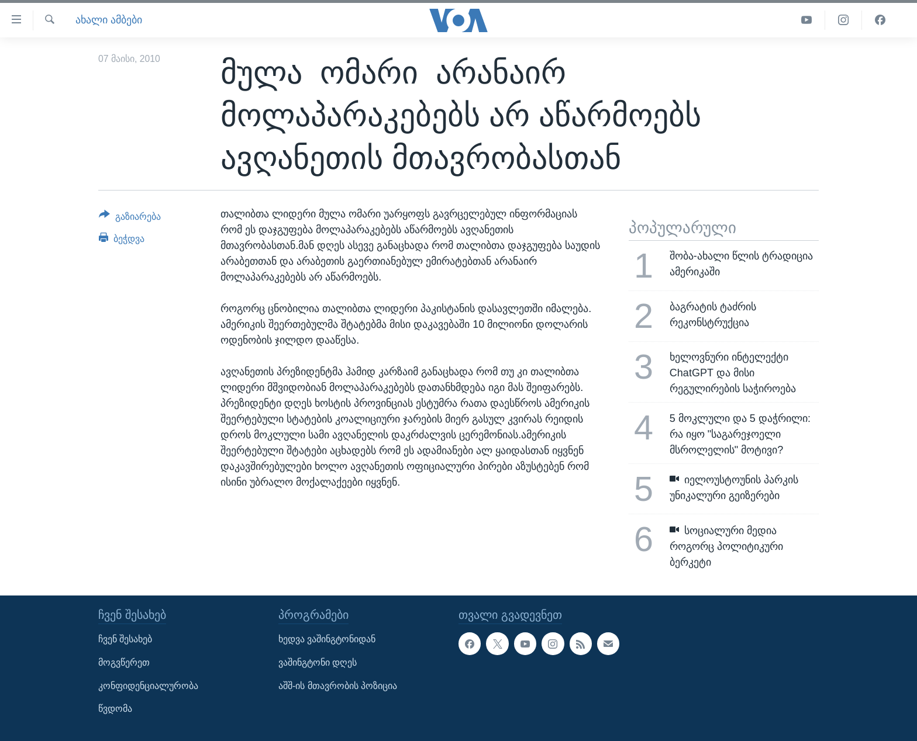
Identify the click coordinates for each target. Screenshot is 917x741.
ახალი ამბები (108, 20)
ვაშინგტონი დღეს (317, 662)
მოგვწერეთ (124, 662)
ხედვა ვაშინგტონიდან (326, 639)
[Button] (130, 218)
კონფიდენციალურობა (148, 685)
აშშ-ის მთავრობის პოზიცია (337, 685)
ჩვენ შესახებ (125, 639)
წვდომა (115, 709)
